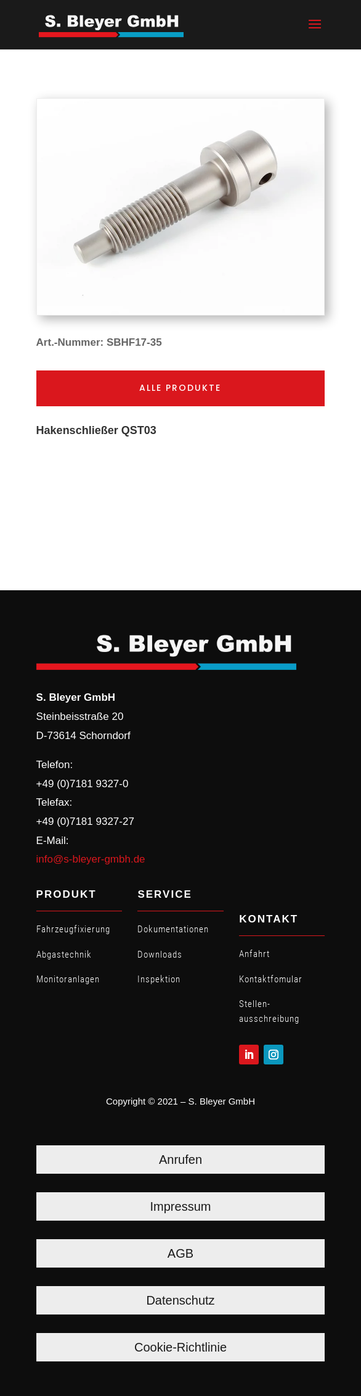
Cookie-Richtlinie (180, 1347)
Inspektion (158, 979)
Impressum (180, 1206)
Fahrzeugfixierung (73, 929)
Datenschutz (180, 1300)
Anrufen (180, 1159)
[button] (315, 32)
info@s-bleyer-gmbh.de (90, 859)
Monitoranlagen (68, 979)
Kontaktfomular (270, 979)
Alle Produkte (180, 388)
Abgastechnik (64, 954)
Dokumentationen (173, 929)
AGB (180, 1253)
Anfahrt (254, 953)
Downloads (159, 954)
